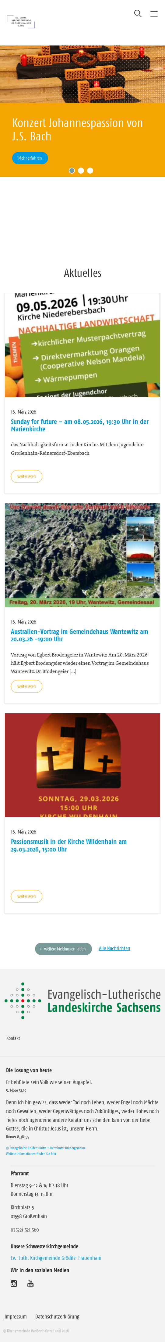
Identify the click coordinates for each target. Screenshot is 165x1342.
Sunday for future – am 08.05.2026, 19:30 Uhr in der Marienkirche (80, 425)
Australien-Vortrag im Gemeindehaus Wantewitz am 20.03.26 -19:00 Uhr (79, 635)
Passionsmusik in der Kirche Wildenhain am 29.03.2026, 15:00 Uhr (69, 845)
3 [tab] (91, 172)
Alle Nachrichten (114, 948)
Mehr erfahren (30, 158)
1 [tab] (73, 172)
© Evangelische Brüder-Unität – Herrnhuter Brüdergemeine (46, 1147)
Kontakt (13, 1038)
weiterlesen (26, 476)
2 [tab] (82, 172)
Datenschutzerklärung (57, 1316)
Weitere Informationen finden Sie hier (31, 1153)
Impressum (16, 1316)
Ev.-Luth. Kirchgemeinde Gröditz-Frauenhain (56, 1258)
